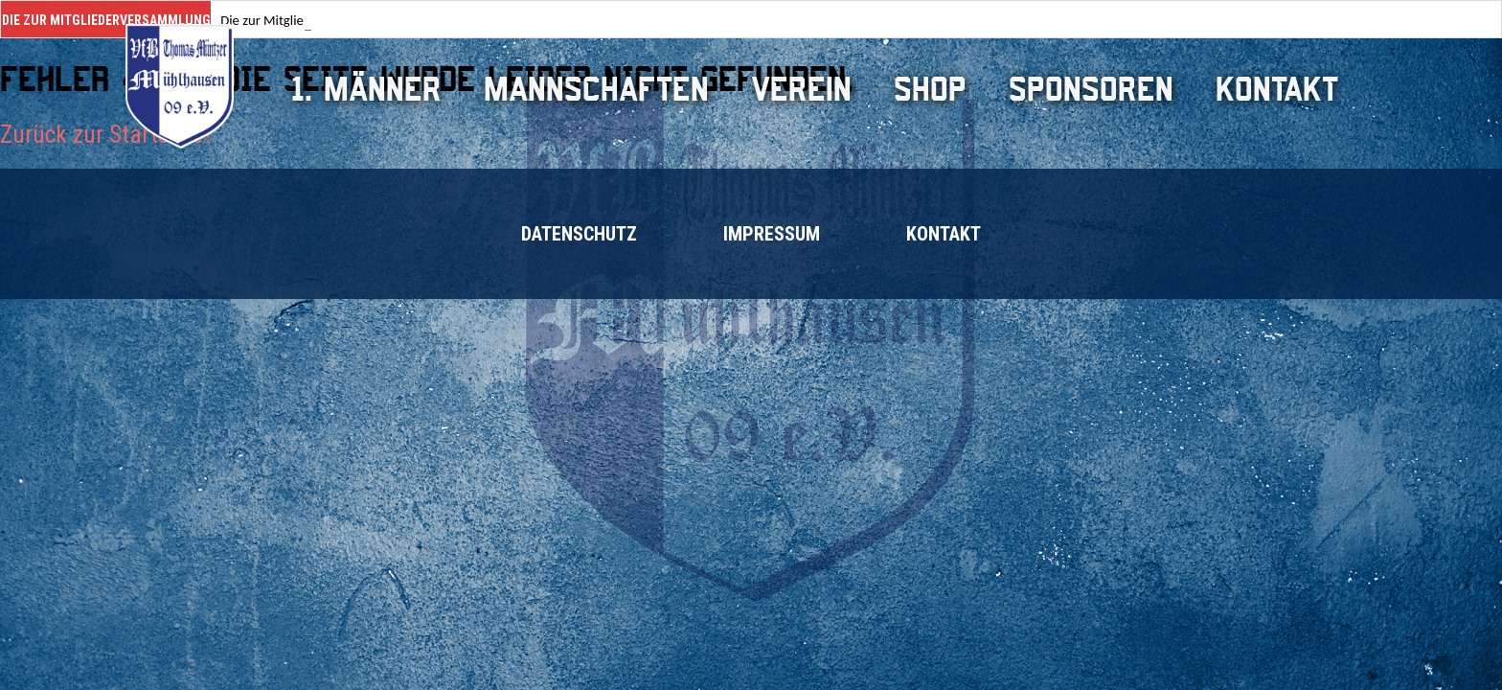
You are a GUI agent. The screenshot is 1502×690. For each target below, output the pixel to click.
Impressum (771, 233)
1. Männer (366, 89)
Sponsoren (1091, 89)
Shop (930, 89)
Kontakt (1277, 89)
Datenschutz (579, 233)
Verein (801, 89)
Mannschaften (596, 89)
